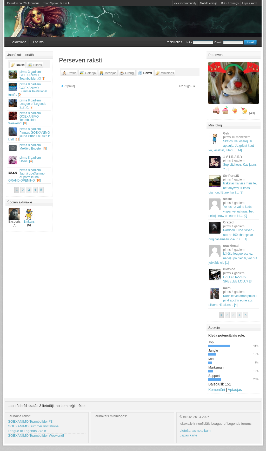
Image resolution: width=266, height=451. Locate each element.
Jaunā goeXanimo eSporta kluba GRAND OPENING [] (29, 175)
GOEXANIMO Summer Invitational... (35, 426)
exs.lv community (185, 3)
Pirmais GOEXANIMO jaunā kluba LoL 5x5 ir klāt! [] (29, 134)
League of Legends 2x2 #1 (28, 431)
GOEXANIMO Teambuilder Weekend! (36, 435)
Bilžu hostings (230, 3)
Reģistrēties (173, 42)
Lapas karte (249, 3)
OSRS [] (29, 160)
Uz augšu (185, 86)
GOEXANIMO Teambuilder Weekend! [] (29, 118)
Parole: (228, 42)
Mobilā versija (208, 3)
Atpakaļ (69, 86)
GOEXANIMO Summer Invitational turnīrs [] (29, 89)
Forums (38, 42)
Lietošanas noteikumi (195, 431)
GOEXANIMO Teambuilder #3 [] (29, 75)
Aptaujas (235, 390)
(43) (252, 113)
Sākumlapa (18, 42)
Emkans (29, 215)
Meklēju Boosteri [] (29, 147)
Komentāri (216, 390)
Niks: (200, 42)
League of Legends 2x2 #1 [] (29, 104)
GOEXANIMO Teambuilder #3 (30, 421)
